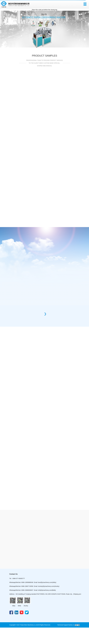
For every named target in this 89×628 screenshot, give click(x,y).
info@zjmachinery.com (45, 590)
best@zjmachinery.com (45, 582)
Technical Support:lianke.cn (66, 625)
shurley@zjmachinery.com (46, 586)
